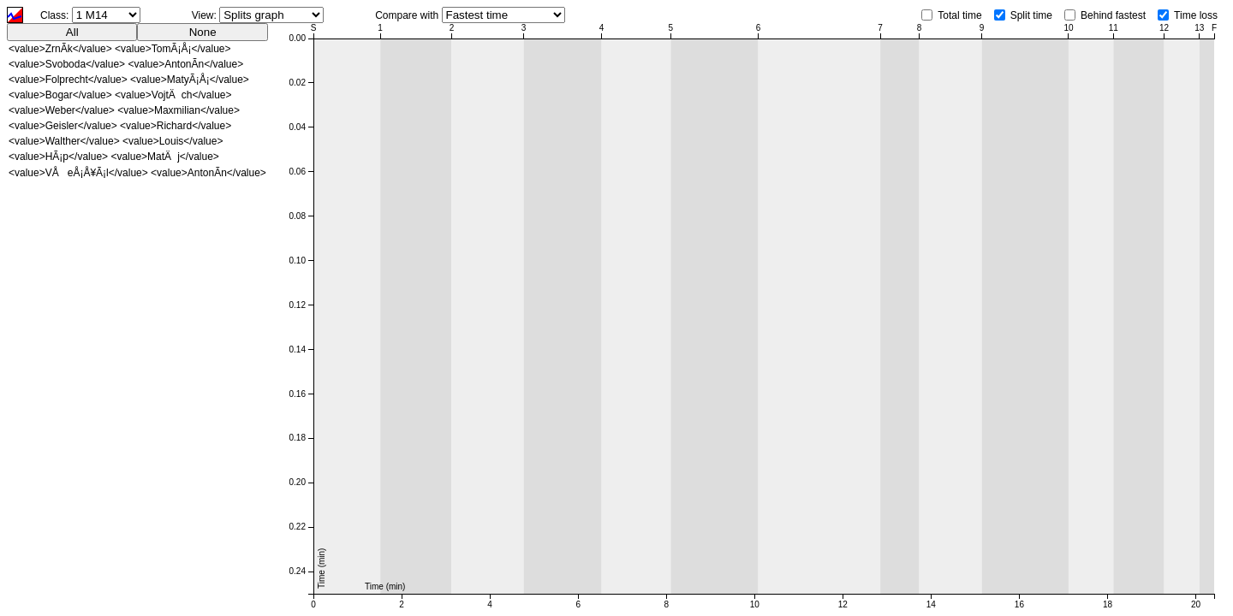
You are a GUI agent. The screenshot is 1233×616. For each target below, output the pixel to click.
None (203, 32)
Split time (1031, 15)
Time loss (1196, 15)
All (72, 32)
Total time (959, 15)
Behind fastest (1113, 15)
